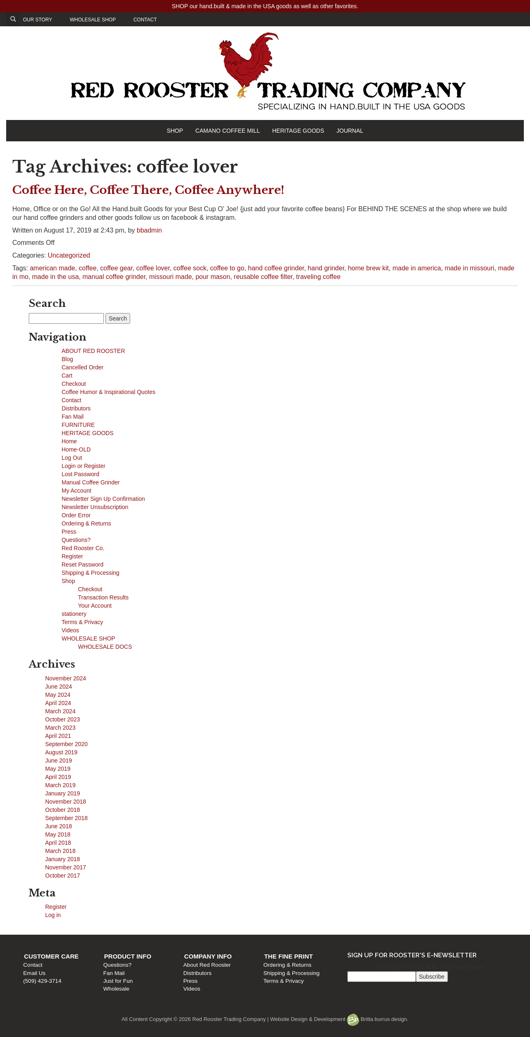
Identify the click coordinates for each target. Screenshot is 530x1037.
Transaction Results (103, 597)
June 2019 (58, 760)
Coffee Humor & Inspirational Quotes (109, 392)
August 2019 (61, 752)
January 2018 (62, 859)
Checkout (74, 383)
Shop (68, 581)
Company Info (208, 956)
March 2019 (60, 785)
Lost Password (80, 474)
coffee (87, 268)
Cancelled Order (82, 367)
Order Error (76, 515)
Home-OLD (76, 449)
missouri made (170, 276)
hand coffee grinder (276, 268)
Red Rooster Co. (83, 548)
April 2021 (58, 736)
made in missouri (469, 268)
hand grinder (326, 268)
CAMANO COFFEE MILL (227, 130)
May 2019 (57, 768)
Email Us (34, 973)
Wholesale (116, 989)
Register (72, 556)
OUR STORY (37, 20)
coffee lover (153, 268)
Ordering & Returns (86, 523)
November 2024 (65, 678)
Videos (70, 630)
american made (52, 268)
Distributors (76, 408)
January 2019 (62, 793)
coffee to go (227, 268)
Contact (71, 400)
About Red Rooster (207, 965)
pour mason (212, 276)
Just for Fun (118, 981)
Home (69, 441)
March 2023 (60, 727)
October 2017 (62, 875)
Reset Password (82, 564)
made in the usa (55, 276)
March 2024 (60, 711)
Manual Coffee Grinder (90, 482)
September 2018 (66, 818)
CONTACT (145, 20)
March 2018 (60, 851)
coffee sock (189, 268)
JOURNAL (350, 130)
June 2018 (58, 826)
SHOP (175, 130)
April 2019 (58, 777)
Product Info (127, 956)
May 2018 (57, 834)
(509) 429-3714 (42, 981)
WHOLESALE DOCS (105, 646)
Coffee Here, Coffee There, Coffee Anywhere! (148, 190)
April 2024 (58, 703)
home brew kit (368, 268)
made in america (416, 268)
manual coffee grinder (114, 276)
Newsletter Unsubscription (95, 507)
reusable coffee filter (263, 276)
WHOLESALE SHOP (93, 20)
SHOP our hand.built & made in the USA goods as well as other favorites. (265, 6)
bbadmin (149, 230)
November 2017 (65, 867)
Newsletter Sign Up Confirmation (103, 498)
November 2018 (65, 801)
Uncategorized (69, 255)
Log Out (72, 457)
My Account (76, 490)
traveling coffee (318, 276)
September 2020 (66, 744)
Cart (67, 375)
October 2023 (62, 719)
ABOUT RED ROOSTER (93, 351)
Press (69, 531)
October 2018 (62, 810)
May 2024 (57, 694)
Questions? (76, 540)
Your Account (95, 605)
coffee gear (116, 268)
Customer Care (51, 956)
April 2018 (58, 842)
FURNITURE (78, 425)
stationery (74, 614)
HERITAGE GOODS (298, 130)
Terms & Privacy (82, 622)
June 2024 (58, 686)
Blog (67, 359)
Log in (53, 915)
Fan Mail (73, 416)
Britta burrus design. (377, 1019)
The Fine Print (288, 956)
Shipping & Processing (90, 572)
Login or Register (84, 466)
